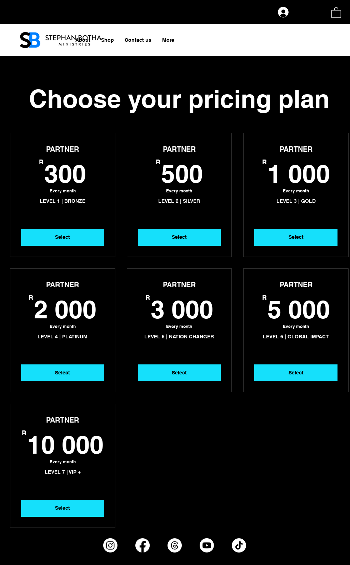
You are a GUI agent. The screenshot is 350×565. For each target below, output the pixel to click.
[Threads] (175, 545)
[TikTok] (239, 545)
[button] (336, 12)
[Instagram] (110, 545)
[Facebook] (142, 545)
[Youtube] (207, 545)
